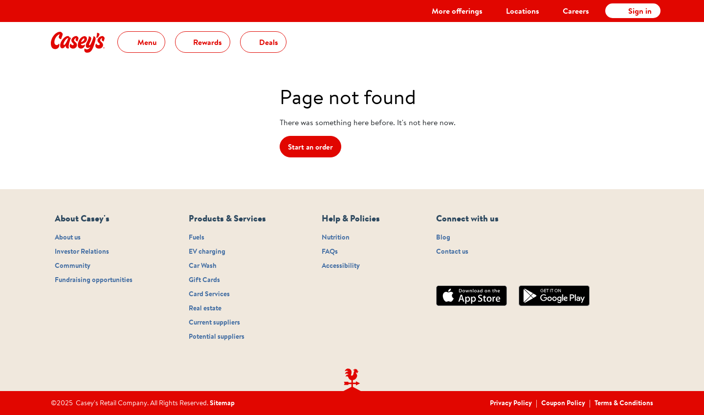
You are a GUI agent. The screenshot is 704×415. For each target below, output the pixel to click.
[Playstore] (560, 295)
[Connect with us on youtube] (486, 271)
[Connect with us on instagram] (439, 271)
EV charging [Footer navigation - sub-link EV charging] (207, 252)
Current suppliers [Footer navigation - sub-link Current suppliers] (214, 323)
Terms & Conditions (623, 403)
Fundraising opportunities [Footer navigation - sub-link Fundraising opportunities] (93, 280)
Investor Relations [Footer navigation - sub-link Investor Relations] (82, 252)
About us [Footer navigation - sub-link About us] (68, 237)
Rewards (206, 42)
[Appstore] (477, 295)
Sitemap (222, 403)
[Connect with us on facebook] (451, 271)
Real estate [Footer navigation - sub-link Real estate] (205, 308)
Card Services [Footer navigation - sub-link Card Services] (209, 294)
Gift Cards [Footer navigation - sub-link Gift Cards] (204, 280)
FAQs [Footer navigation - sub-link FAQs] (330, 252)
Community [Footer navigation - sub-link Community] (72, 266)
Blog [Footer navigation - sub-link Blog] (443, 237)
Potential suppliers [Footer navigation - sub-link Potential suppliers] (216, 337)
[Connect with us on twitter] (462, 271)
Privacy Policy (511, 403)
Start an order (310, 147)
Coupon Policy (563, 403)
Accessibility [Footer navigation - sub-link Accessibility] (341, 266)
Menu (146, 42)
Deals (267, 42)
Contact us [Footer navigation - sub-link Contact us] (452, 252)
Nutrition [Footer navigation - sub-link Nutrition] (336, 237)
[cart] (648, 35)
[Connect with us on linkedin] (474, 271)
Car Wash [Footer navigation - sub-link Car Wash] (203, 266)
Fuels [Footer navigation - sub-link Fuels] (196, 237)
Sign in (640, 10)
